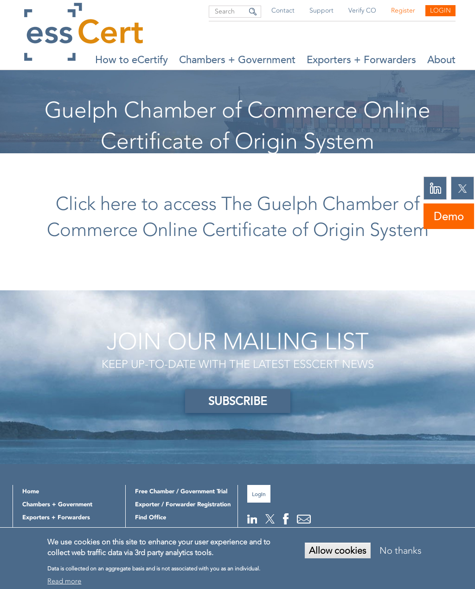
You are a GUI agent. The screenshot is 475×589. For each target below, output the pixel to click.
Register (403, 10)
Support (321, 10)
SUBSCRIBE (237, 401)
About (441, 59)
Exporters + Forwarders (361, 59)
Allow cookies (337, 550)
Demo (449, 216)
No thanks (400, 550)
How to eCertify (131, 59)
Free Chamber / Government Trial (181, 491)
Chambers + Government (237, 59)
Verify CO (362, 10)
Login (440, 10)
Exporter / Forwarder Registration (183, 504)
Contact (283, 10)
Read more (64, 581)
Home (150, 165)
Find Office (150, 517)
